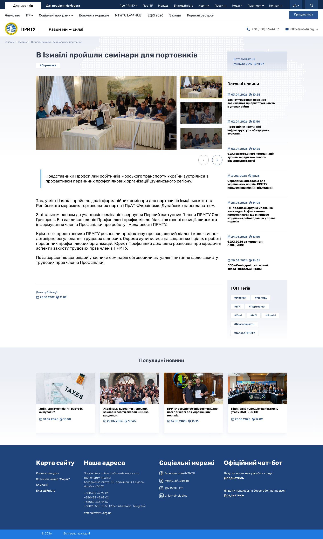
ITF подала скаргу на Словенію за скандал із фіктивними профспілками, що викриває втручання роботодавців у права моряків (251, 214)
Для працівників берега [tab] (63, 5)
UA (296, 5)
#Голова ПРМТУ (244, 332)
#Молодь (261, 297)
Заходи (175, 15)
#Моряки (240, 297)
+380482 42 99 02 (96, 497)
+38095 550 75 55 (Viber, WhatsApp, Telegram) (114, 506)
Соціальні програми (56, 15)
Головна (10, 42)
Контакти (276, 5)
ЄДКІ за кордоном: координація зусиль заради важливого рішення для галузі (250, 157)
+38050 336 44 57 (96, 502)
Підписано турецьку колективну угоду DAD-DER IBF (254, 410)
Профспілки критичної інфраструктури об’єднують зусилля (248, 130)
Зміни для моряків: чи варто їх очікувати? (61, 410)
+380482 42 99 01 (96, 493)
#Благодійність (244, 324)
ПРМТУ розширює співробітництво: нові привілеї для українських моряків (192, 412)
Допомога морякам (94, 15)
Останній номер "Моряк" (53, 479)
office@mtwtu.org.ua (302, 29)
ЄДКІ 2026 (155, 15)
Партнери (256, 5)
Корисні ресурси (200, 15)
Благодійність (183, 5)
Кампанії (42, 485)
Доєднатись (234, 478)
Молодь (163, 5)
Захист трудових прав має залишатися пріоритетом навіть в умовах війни (251, 103)
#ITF (237, 306)
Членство (12, 15)
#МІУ (253, 315)
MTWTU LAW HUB (128, 15)
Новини (203, 5)
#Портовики (48, 65)
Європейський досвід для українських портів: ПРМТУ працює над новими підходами (250, 184)
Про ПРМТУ (128, 5)
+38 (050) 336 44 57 (263, 29)
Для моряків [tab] (23, 6)
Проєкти (221, 5)
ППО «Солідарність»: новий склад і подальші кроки (247, 267)
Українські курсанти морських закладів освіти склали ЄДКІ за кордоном (126, 412)
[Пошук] (311, 4)
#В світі (271, 315)
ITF (29, 15)
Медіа (237, 5)
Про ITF (148, 5)
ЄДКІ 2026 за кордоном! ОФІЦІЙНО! (245, 243)
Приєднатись (303, 14)
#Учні (238, 315)
